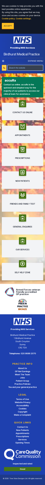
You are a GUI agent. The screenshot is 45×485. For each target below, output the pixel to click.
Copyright (22, 412)
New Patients (22, 430)
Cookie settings (23, 18)
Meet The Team (22, 374)
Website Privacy (22, 402)
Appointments (22, 433)
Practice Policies (23, 384)
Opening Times (22, 443)
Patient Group (22, 381)
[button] (22, 110)
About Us (22, 368)
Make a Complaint (22, 415)
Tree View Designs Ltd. (18, 478)
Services (22, 439)
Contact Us (22, 427)
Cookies (23, 408)
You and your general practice (22, 387)
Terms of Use (22, 399)
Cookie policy (8, 18)
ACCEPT (8, 26)
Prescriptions (22, 436)
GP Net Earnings (22, 371)
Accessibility (22, 405)
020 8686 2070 (28, 353)
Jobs (22, 377)
